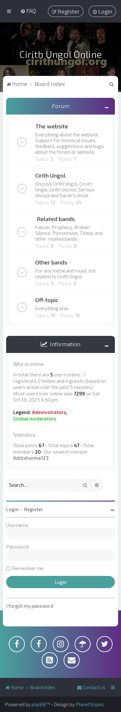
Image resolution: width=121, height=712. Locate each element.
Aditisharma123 (30, 458)
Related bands (56, 218)
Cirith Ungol (50, 175)
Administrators (49, 412)
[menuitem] (28, 10)
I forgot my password (29, 606)
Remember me (28, 568)
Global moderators (34, 418)
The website (51, 126)
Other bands (51, 262)
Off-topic (46, 299)
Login (12, 509)
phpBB (39, 704)
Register (33, 509)
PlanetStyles (90, 704)
